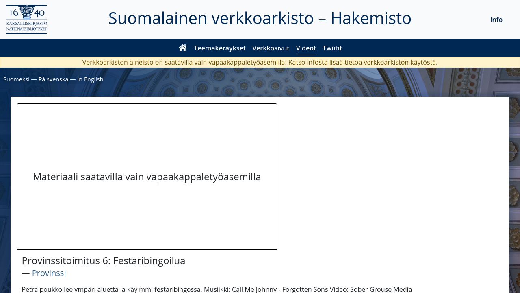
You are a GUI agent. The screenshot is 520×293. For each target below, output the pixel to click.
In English (90, 79)
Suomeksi (16, 79)
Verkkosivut (270, 48)
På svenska (54, 79)
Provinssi (49, 272)
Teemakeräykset (220, 48)
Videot (306, 48)
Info (496, 19)
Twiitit (332, 48)
